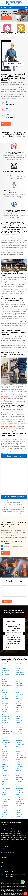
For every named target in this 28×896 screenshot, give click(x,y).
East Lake (4, 729)
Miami (3, 816)
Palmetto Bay (19, 709)
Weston (17, 807)
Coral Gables (5, 702)
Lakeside (4, 794)
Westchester (19, 805)
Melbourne (4, 812)
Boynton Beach (5, 679)
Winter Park (18, 812)
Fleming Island (5, 740)
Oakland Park (19, 683)
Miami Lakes (19, 666)
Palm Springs (19, 707)
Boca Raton (5, 676)
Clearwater (4, 694)
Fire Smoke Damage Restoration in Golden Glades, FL (20, 33)
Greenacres (4, 757)
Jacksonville (5, 772)
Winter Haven (19, 810)
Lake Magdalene (6, 788)
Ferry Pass (4, 738)
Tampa (17, 775)
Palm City (18, 702)
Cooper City (5, 700)
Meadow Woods (6, 810)
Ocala (17, 687)
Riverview (18, 738)
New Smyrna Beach (20, 672)
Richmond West (19, 737)
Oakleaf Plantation (20, 685)
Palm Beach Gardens (21, 700)
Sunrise (17, 768)
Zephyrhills (18, 816)
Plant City (18, 722)
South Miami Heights (21, 757)
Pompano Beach (19, 727)
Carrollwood (5, 689)
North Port (18, 681)
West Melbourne (19, 801)
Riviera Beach (19, 740)
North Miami (19, 678)
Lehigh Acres (5, 805)
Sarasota (18, 750)
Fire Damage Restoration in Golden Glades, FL (7, 33)
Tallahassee (18, 770)
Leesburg (4, 803)
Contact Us (6, 124)
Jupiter (3, 773)
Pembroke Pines (19, 714)
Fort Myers (4, 744)
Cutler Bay (4, 711)
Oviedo (17, 696)
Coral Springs (5, 703)
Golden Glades (5, 755)
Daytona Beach (5, 716)
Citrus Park (4, 692)
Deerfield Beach (5, 718)
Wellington (18, 796)
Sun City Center (19, 766)
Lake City (4, 786)
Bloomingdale (5, 674)
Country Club (5, 707)
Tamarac (18, 772)
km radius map (14, 474)
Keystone (4, 783)
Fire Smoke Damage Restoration (9, 855)
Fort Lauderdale (6, 742)
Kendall (4, 777)
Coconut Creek (5, 698)
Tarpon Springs (19, 777)
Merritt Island (5, 814)
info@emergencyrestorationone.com (15, 874)
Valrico (17, 794)
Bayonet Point (5, 670)
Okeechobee (18, 690)
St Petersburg (19, 764)
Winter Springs (19, 814)
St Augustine (19, 761)
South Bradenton (20, 755)
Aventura (4, 668)
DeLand (4, 720)
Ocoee (17, 689)
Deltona (4, 724)
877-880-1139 (6, 7)
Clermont (4, 696)
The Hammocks (19, 783)
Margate (4, 809)
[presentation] (4, 633)
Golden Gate (5, 753)
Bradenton (4, 681)
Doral (3, 726)
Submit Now (7, 601)
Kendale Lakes (5, 775)
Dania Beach (5, 713)
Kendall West (5, 779)
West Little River (19, 799)
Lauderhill (4, 801)
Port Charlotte (19, 729)
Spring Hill (18, 759)
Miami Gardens (19, 665)
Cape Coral (4, 687)
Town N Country (19, 788)
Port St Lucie (19, 733)
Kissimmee (4, 785)
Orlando (17, 692)
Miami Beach (19, 663)
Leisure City (5, 807)
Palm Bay (18, 698)
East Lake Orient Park (7, 731)
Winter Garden (19, 809)
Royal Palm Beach (20, 744)
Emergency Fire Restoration (8, 850)
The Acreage (19, 781)
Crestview (4, 709)
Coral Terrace (5, 705)
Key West (4, 781)
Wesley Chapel (19, 798)
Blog (2, 862)
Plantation (18, 724)
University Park (19, 792)
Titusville (18, 786)
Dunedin (4, 727)
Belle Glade (4, 672)
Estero (3, 735)
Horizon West (5, 768)
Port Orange (18, 731)
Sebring (17, 753)
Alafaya (4, 663)
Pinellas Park (19, 720)
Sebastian (18, 751)
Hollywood (4, 764)
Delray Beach (5, 722)
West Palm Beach (20, 803)
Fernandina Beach (6, 737)
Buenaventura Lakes (7, 685)
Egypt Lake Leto (6, 733)
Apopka (4, 666)
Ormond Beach (19, 694)
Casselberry (5, 690)
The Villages (18, 785)
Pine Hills (18, 718)
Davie (3, 714)
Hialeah (4, 762)
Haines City (4, 759)
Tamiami (18, 773)
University (18, 790)
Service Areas (4, 860)
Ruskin (17, 746)
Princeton (18, 735)
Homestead (5, 766)
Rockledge (18, 742)
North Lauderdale (20, 676)
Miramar (18, 668)
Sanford (17, 748)
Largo (3, 798)
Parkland (18, 713)
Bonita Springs (5, 678)
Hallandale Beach (6, 761)
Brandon (4, 683)
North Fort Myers (20, 674)
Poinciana (18, 726)
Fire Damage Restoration (7, 852)
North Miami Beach (20, 679)
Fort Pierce (4, 746)
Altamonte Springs (6, 665)
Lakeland (4, 792)
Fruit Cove (4, 750)
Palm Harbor (19, 705)
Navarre (17, 670)
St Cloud (18, 762)
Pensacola (18, 716)
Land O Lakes (5, 796)
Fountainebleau (5, 748)
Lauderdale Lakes (6, 799)
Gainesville (4, 751)
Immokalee (4, 770)
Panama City (19, 711)
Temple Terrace (19, 779)
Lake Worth (4, 790)
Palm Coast (18, 703)
